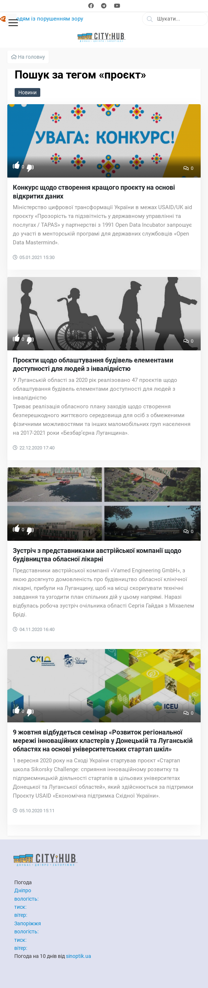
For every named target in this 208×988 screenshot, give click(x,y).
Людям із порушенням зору (47, 18)
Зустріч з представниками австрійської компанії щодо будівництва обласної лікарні (97, 555)
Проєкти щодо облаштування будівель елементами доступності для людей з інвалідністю (93, 364)
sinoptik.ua (78, 956)
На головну (28, 57)
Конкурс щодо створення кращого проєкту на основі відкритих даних (94, 191)
